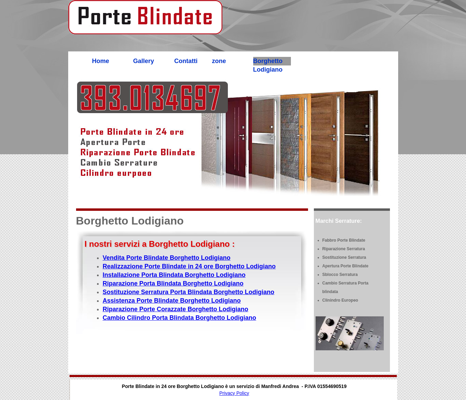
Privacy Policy (234, 393)
